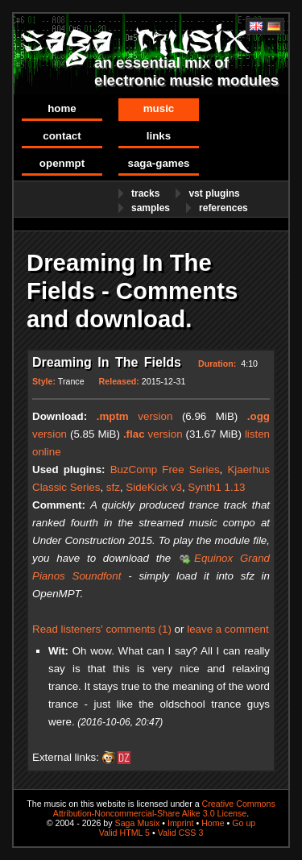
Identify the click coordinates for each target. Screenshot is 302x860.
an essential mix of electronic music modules (186, 71)
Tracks (145, 193)
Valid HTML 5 (124, 832)
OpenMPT (62, 163)
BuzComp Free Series (165, 469)
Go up (243, 823)
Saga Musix (137, 823)
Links (159, 136)
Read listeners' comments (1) (102, 629)
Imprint (181, 823)
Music (159, 108)
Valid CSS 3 (181, 832)
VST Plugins (213, 193)
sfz (113, 487)
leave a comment (228, 629)
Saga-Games (158, 163)
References (223, 208)
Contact (62, 136)
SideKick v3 (154, 487)
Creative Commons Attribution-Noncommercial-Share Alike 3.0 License (164, 808)
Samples (150, 208)
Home (62, 108)
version (135, 416)
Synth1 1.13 (216, 487)
